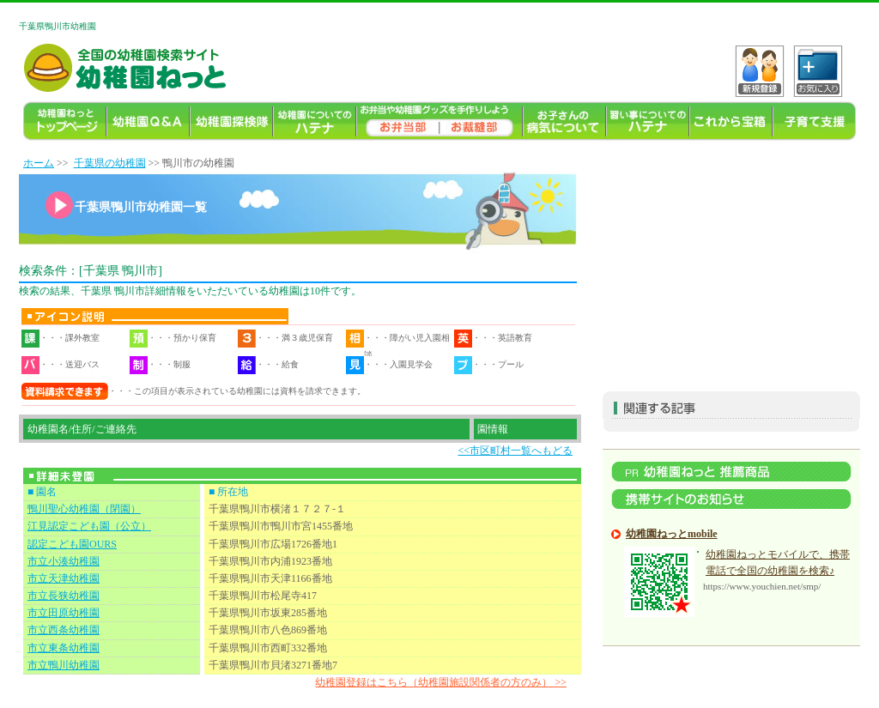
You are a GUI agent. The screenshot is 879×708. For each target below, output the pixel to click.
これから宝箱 (731, 121)
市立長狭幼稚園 (63, 596)
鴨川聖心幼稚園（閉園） (84, 509)
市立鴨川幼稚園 (63, 665)
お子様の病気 (564, 121)
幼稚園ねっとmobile (672, 534)
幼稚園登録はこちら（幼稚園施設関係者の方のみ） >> (441, 682)
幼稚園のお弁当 (398, 121)
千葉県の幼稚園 (110, 163)
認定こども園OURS (72, 544)
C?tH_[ (818, 71)
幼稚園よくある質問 (148, 121)
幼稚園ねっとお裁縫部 (481, 121)
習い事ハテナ (647, 121)
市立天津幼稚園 (63, 578)
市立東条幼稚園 (63, 648)
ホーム (38, 163)
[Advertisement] (731, 262)
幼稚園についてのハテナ (314, 121)
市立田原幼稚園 (63, 613)
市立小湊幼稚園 (63, 561)
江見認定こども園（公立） (89, 526)
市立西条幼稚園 (63, 630)
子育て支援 (814, 121)
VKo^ (760, 71)
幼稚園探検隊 (231, 121)
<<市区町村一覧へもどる (515, 451)
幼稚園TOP (64, 121)
